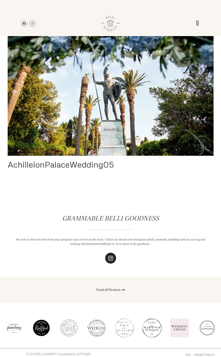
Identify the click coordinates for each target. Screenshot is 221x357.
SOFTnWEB (83, 354)
